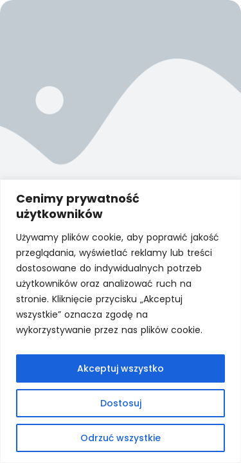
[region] (120, 321)
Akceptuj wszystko (120, 368)
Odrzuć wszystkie (120, 437)
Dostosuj (120, 403)
